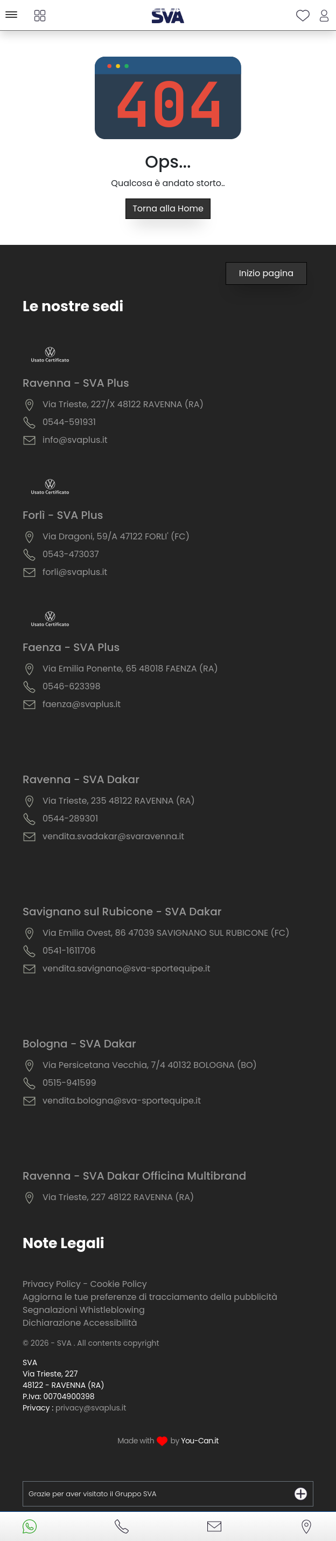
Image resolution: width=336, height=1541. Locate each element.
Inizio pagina (266, 273)
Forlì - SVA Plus (63, 515)
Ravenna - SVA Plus (76, 383)
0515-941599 (69, 1083)
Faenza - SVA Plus (71, 647)
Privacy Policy (52, 1284)
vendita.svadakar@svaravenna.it (113, 836)
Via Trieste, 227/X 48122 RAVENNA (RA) (123, 404)
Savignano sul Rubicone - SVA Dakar (122, 911)
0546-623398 (72, 686)
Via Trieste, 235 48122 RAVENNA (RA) (119, 801)
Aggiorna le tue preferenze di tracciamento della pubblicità (150, 1297)
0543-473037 (71, 554)
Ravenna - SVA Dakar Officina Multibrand (134, 1175)
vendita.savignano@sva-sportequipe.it (126, 968)
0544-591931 (69, 422)
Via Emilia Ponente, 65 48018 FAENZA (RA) (130, 668)
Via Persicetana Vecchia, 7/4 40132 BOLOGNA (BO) (150, 1065)
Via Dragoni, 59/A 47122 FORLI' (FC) (116, 536)
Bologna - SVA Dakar (79, 1043)
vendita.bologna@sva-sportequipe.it (122, 1100)
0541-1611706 (69, 950)
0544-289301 (70, 818)
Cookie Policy (118, 1284)
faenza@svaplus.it (82, 704)
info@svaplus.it (75, 440)
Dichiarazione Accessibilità (80, 1323)
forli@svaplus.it (75, 572)
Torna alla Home (168, 208)
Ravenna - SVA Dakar (81, 779)
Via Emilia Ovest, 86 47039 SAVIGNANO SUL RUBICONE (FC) (166, 933)
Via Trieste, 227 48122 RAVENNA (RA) (118, 1197)
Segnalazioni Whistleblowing (84, 1310)
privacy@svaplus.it (90, 1407)
